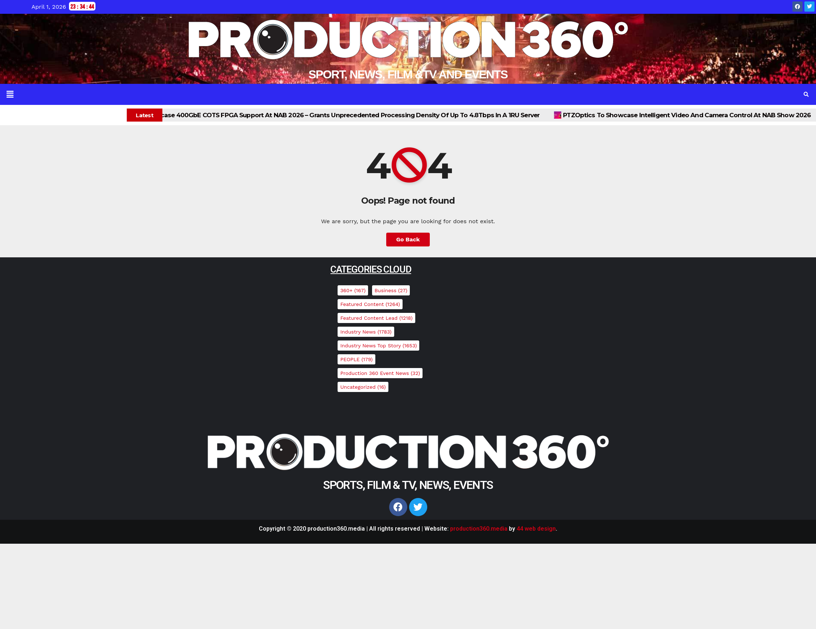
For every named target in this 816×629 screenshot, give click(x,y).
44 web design (536, 528)
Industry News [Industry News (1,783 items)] (365, 332)
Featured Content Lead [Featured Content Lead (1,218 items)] (376, 318)
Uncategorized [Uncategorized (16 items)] (362, 387)
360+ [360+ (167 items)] (353, 290)
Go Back (408, 239)
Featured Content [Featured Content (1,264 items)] (370, 304)
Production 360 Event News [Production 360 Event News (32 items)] (380, 373)
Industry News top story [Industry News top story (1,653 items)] (378, 345)
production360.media (478, 528)
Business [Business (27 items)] (391, 290)
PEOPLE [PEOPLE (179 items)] (356, 359)
